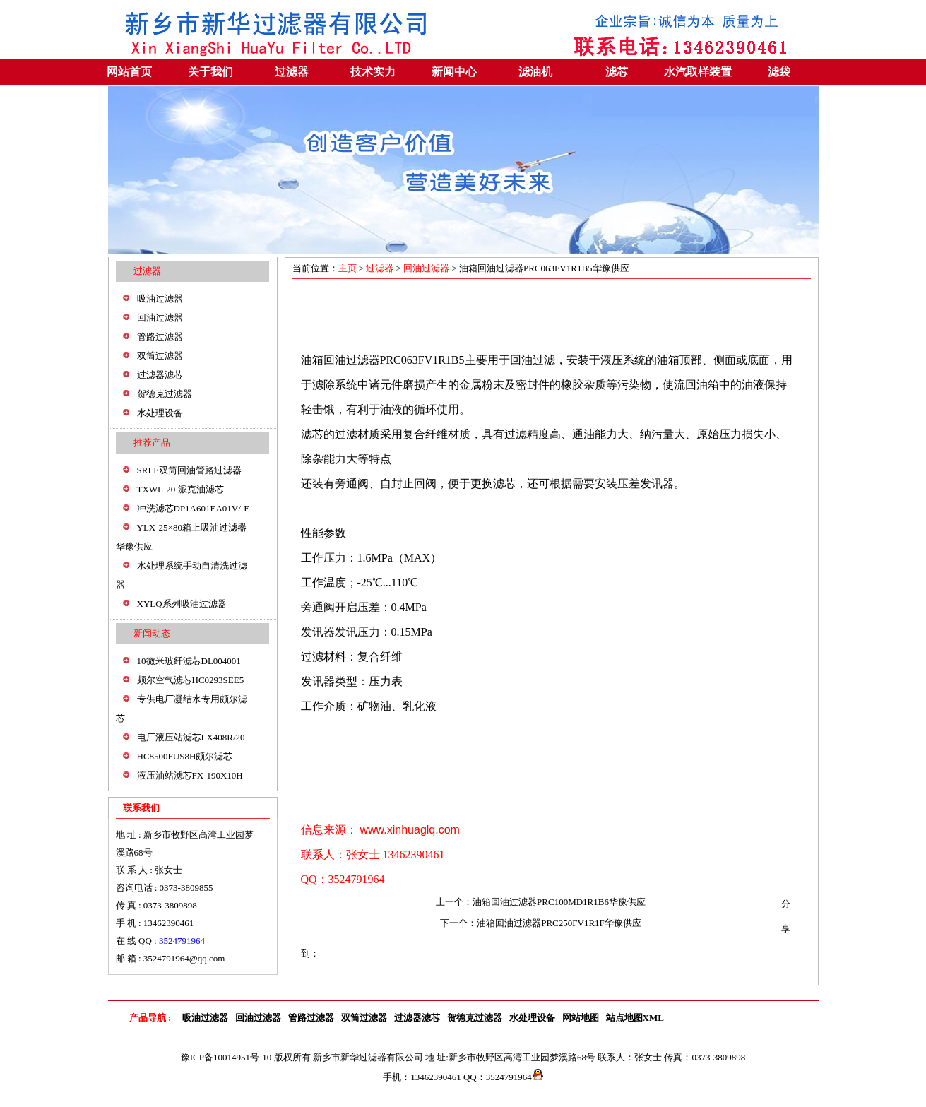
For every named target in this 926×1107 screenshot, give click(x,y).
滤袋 (779, 72)
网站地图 (580, 1017)
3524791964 (182, 940)
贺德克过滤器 (164, 394)
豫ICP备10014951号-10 (226, 1057)
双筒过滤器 (160, 355)
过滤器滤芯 (160, 374)
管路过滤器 (160, 336)
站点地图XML (635, 1017)
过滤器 (292, 72)
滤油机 (535, 72)
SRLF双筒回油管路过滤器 (189, 470)
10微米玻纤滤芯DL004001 (189, 661)
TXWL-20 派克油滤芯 (180, 489)
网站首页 (129, 72)
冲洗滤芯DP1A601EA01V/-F (193, 508)
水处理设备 (160, 413)
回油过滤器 (160, 317)
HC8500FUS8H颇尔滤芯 (185, 756)
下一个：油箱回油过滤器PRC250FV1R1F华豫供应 (540, 923)
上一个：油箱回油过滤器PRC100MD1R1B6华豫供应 (541, 901)
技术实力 (373, 72)
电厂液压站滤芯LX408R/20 (191, 737)
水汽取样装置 (698, 72)
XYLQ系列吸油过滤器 (182, 603)
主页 (348, 268)
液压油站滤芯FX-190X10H (190, 775)
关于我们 (210, 72)
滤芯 (616, 72)
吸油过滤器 (160, 298)
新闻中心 (454, 72)
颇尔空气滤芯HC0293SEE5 (190, 680)
